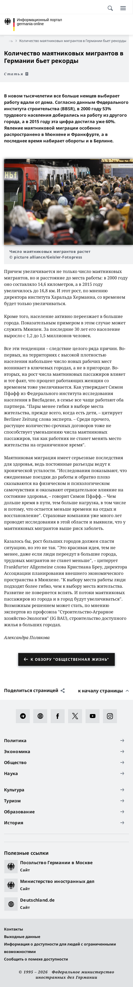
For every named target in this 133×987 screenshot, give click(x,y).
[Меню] (123, 8)
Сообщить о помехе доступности (36, 959)
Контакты (13, 929)
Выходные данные (22, 936)
